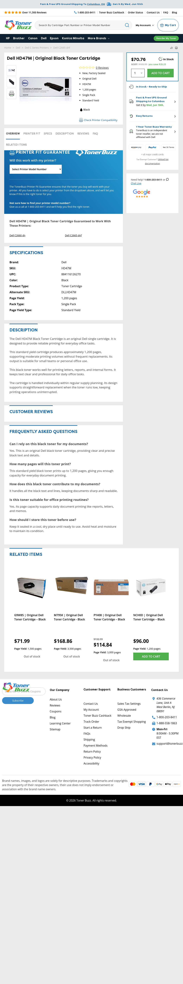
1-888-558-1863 (166, 723)
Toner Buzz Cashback (111, 12)
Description (65, 133)
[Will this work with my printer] (35, 169)
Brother (19, 38)
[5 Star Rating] (25, 12)
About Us (56, 699)
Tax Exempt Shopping (131, 722)
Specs (48, 133)
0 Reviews (102, 68)
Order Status (135, 12)
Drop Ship (123, 728)
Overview (13, 133)
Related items (16, 144)
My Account (145, 25)
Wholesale (124, 716)
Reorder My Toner (166, 38)
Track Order (91, 722)
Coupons (55, 711)
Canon (32, 38)
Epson (54, 38)
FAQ (165, 12)
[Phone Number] (84, 12)
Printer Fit (31, 133)
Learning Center (60, 723)
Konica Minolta (73, 38)
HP (8, 38)
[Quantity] (138, 73)
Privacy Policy (92, 757)
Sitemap (55, 729)
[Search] (83, 25)
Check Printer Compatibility (98, 120)
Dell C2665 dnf (61, 47)
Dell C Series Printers (37, 47)
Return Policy (92, 751)
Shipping (89, 739)
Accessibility (91, 763)
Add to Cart (151, 656)
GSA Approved (126, 710)
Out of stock (32, 656)
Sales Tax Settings (129, 704)
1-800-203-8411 (166, 717)
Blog (174, 12)
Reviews (83, 133)
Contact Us (153, 12)
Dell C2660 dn (17, 235)
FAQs (87, 733)
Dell (43, 38)
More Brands (98, 38)
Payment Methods (95, 745)
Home (7, 47)
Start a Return (93, 728)
